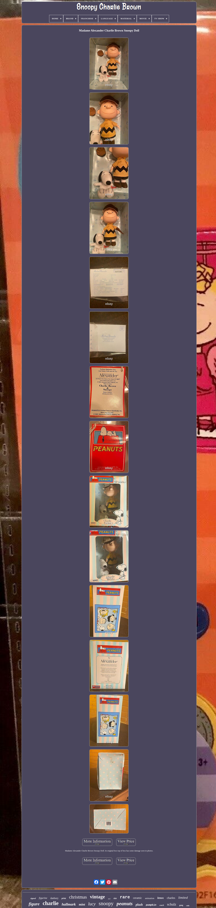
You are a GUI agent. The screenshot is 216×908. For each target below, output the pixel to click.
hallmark (69, 904)
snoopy (106, 903)
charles (171, 897)
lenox (160, 897)
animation (149, 898)
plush (139, 904)
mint (82, 904)
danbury (54, 898)
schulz (171, 904)
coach (161, 905)
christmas (78, 896)
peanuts (125, 903)
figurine (43, 898)
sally (187, 905)
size (115, 898)
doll (109, 899)
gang (181, 905)
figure (34, 903)
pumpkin (151, 905)
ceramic (137, 897)
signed (33, 898)
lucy (92, 903)
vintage (97, 896)
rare (125, 897)
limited (183, 897)
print (64, 898)
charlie (51, 903)
